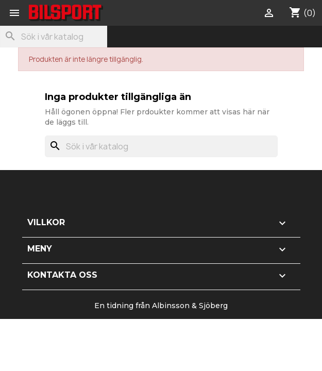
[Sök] (53, 36)
